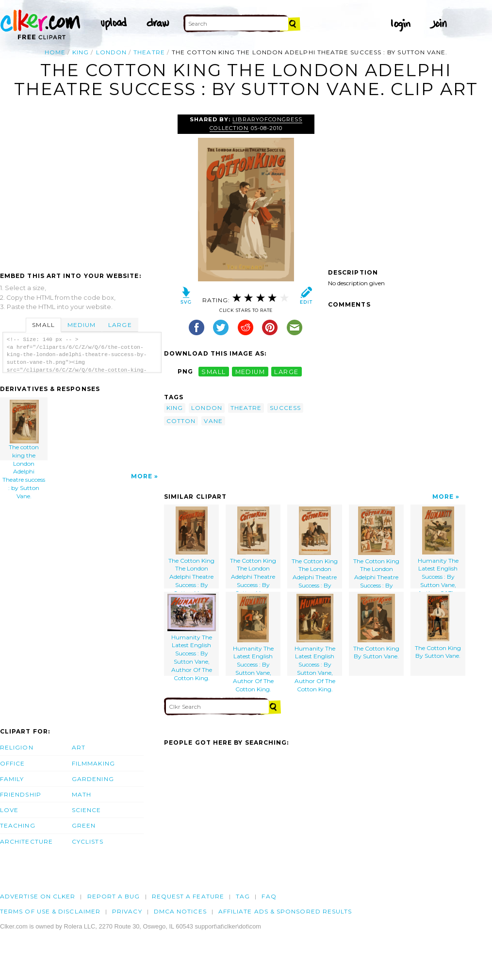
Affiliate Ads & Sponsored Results (285, 911)
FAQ (269, 896)
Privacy (127, 911)
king (80, 52)
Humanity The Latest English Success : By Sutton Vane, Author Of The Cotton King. (438, 547)
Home (55, 52)
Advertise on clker (37, 896)
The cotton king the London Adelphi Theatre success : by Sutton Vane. (24, 430)
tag (243, 896)
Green (84, 825)
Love (9, 810)
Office (12, 763)
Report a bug (113, 896)
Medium (81, 324)
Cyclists (87, 841)
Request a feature (188, 896)
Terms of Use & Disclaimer (50, 911)
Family (12, 779)
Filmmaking (93, 763)
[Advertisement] (81, 187)
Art (78, 747)
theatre (149, 52)
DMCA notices (180, 911)
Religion (16, 747)
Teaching (17, 825)
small (213, 371)
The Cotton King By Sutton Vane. (376, 627)
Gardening (93, 779)
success (285, 407)
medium (250, 371)
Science (86, 810)
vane (213, 420)
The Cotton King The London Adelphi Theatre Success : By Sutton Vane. (191, 547)
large (286, 371)
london (111, 52)
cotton (181, 420)
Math (81, 794)
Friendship (20, 794)
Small (43, 324)
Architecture (26, 841)
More (141, 476)
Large (119, 324)
